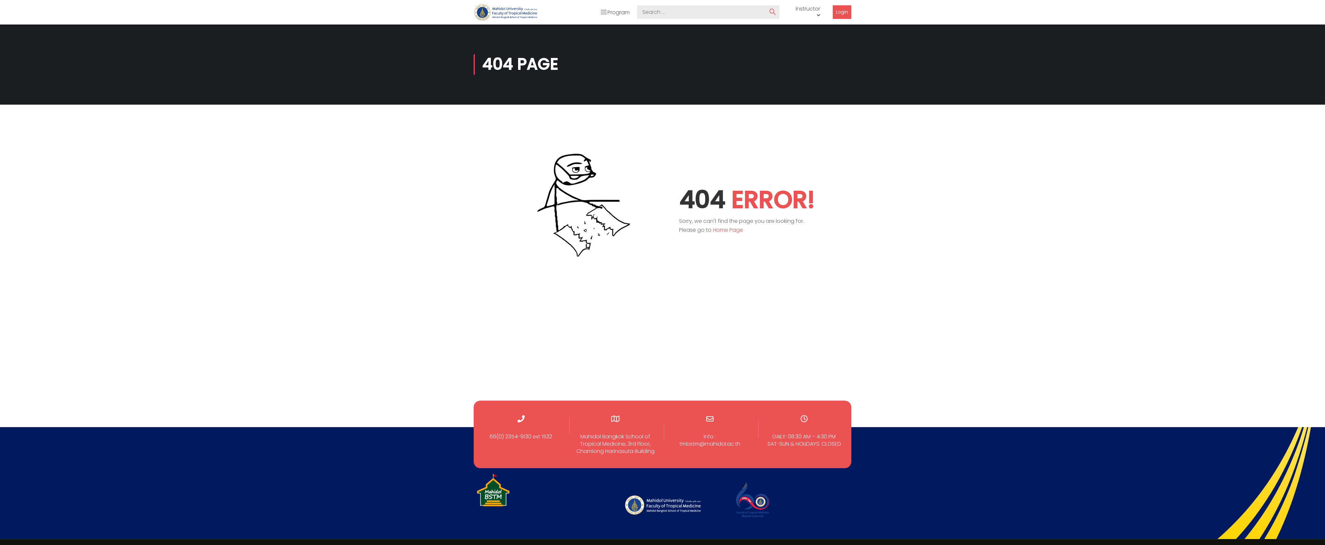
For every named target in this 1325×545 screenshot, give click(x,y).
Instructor (808, 8)
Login (842, 11)
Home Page (728, 228)
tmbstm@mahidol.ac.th (709, 442)
